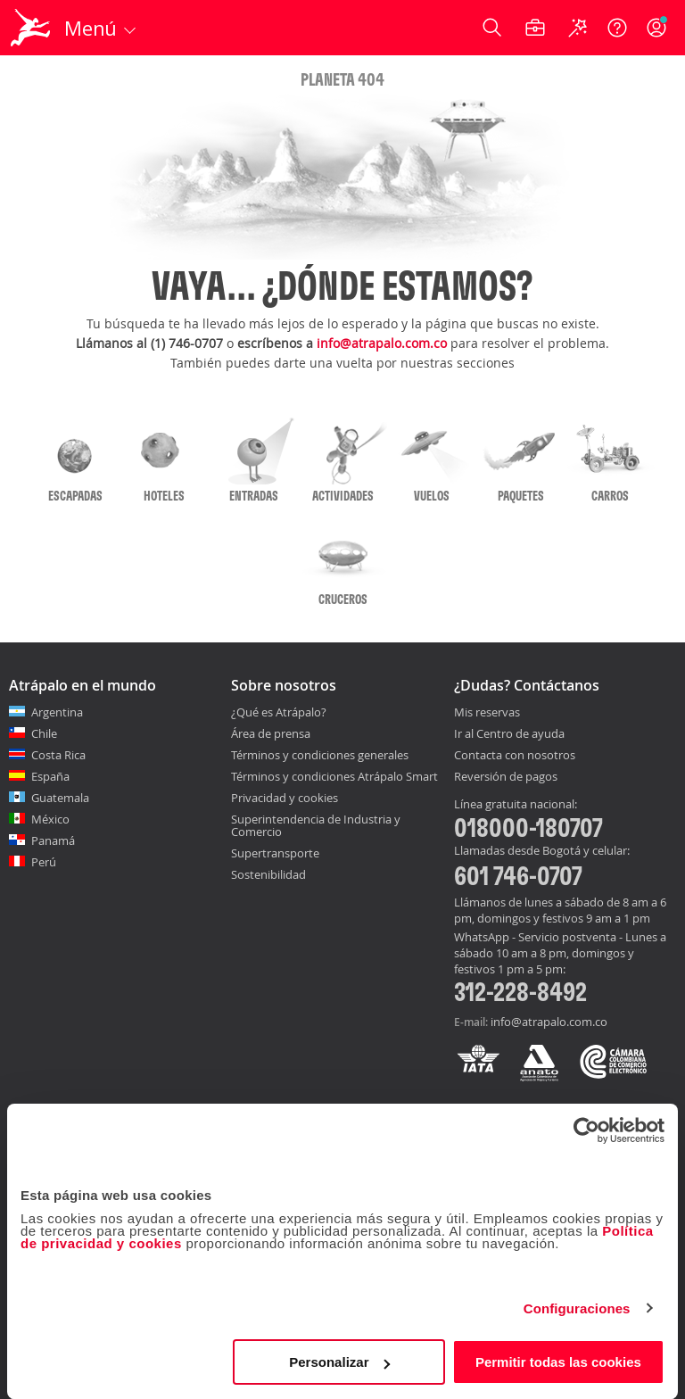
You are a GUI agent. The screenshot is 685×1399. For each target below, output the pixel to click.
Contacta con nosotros (514, 756)
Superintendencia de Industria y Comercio (315, 825)
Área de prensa (270, 733)
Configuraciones (577, 1308)
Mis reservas (487, 713)
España (50, 776)
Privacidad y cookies (284, 798)
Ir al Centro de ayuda (509, 734)
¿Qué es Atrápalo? (278, 712)
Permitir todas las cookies (558, 1362)
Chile (44, 733)
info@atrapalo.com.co (382, 343)
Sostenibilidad (268, 874)
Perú (43, 862)
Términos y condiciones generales (320, 755)
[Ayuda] (617, 27)
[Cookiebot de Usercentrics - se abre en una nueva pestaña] (586, 1130)
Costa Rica (58, 755)
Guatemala (60, 798)
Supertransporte (275, 853)
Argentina (57, 712)
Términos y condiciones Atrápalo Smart (334, 776)
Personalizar (339, 1362)
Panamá (53, 840)
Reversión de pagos (505, 777)
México (50, 819)
